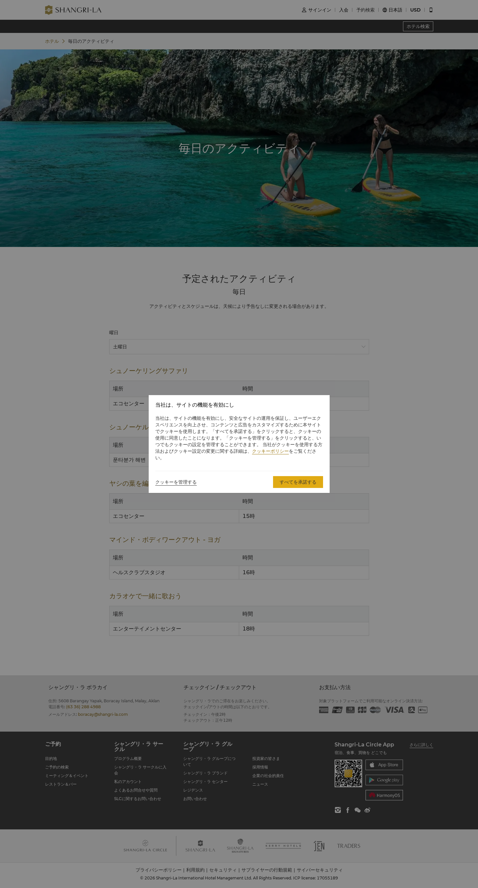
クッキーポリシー (270, 451)
